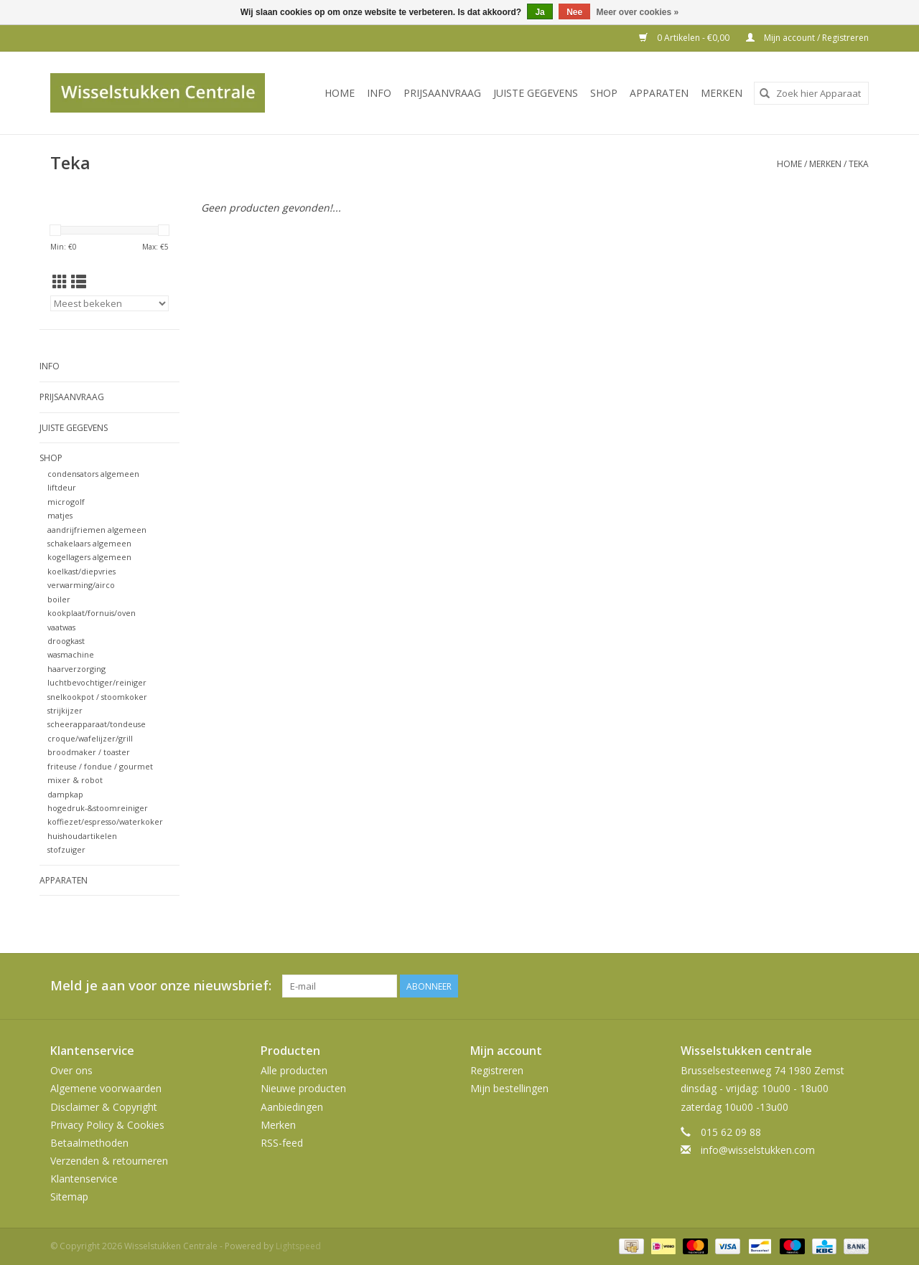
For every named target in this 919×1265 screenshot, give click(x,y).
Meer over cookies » (638, 12)
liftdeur (61, 487)
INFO (379, 93)
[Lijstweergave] (78, 282)
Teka (859, 164)
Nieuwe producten (303, 1088)
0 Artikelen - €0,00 (685, 38)
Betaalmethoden (89, 1143)
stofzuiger (66, 849)
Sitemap (69, 1196)
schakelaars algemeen (89, 543)
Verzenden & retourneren (109, 1160)
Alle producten (294, 1070)
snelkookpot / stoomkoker (97, 696)
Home (340, 93)
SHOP (603, 93)
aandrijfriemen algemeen (96, 529)
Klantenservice (84, 1178)
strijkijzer (65, 710)
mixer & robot (75, 779)
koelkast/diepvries (81, 571)
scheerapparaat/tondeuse (96, 724)
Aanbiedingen (292, 1107)
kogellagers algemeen (89, 556)
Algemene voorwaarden (106, 1088)
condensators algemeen (93, 473)
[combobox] (811, 93)
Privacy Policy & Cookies (107, 1125)
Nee (574, 12)
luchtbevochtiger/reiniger (96, 682)
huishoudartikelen (82, 835)
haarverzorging (76, 668)
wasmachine (70, 654)
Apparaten (659, 93)
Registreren (496, 1070)
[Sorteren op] (109, 303)
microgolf (66, 501)
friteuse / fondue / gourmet (100, 766)
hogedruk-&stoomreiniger (97, 807)
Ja (539, 12)
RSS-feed (282, 1143)
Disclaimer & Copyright (103, 1107)
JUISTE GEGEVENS (535, 93)
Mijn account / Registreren (807, 38)
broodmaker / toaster (88, 752)
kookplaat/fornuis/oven (91, 612)
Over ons (71, 1070)
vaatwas (61, 627)
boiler (58, 599)
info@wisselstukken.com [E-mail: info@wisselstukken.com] (758, 1150)
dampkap (65, 794)
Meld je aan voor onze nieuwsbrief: (160, 985)
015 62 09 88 (731, 1132)
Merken (721, 93)
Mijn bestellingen (509, 1088)
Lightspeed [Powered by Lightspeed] (298, 1246)
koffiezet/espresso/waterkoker (105, 821)
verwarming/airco (81, 584)
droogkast (66, 640)
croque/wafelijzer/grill (90, 738)
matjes (60, 515)
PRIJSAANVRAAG (442, 93)
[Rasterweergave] (59, 282)
